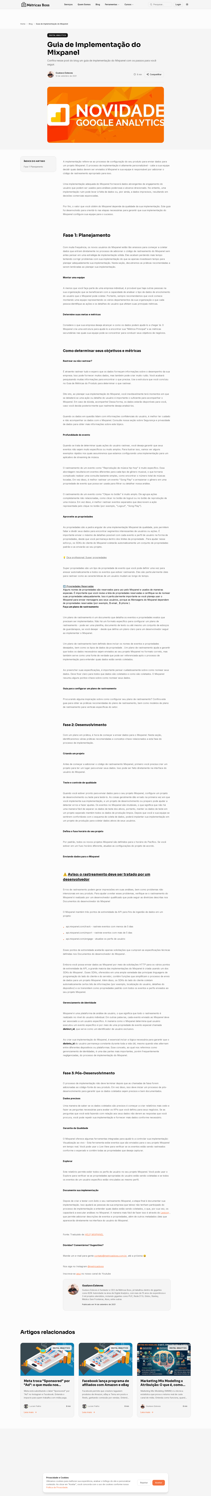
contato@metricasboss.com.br (110, 1255)
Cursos (129, 4)
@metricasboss (96, 1266)
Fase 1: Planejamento (33, 166)
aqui (78, 1273)
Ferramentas (112, 4)
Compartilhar (154, 74)
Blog (31, 24)
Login (178, 4)
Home (22, 24)
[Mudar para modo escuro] (187, 4)
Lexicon (165, 1212)
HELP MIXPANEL (94, 1234)
